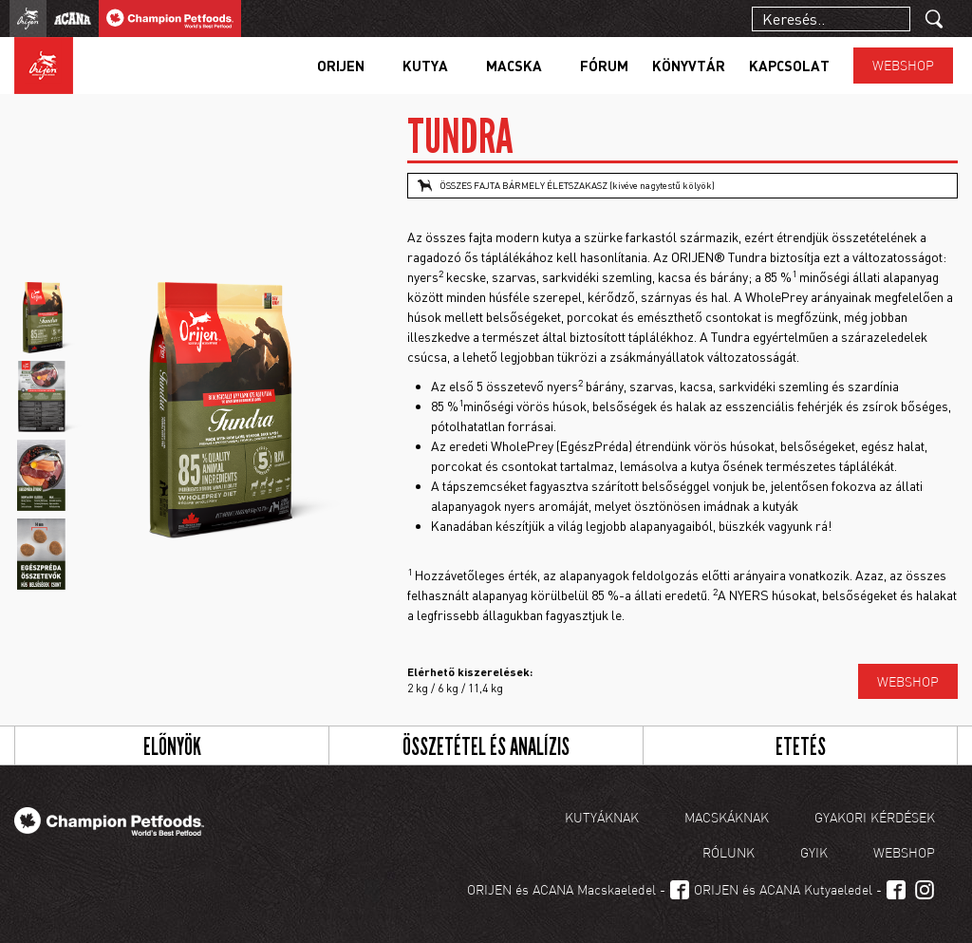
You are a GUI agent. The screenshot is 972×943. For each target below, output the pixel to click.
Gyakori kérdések (874, 817)
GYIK (814, 852)
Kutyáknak (602, 817)
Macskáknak (726, 817)
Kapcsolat (789, 65)
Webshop (903, 65)
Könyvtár (688, 65)
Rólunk (728, 852)
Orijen (340, 65)
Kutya (425, 65)
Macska (514, 65)
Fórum (604, 65)
